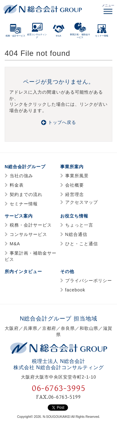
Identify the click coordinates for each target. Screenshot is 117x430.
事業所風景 (77, 175)
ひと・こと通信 (81, 243)
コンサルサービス (28, 234)
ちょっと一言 (79, 224)
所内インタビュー (23, 271)
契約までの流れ (26, 194)
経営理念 (74, 194)
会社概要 (74, 185)
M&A (15, 243)
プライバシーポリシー (88, 280)
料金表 (17, 185)
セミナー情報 (24, 203)
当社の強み (21, 175)
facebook (75, 289)
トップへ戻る (58, 122)
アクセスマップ (81, 202)
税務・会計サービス (31, 224)
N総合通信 (76, 234)
